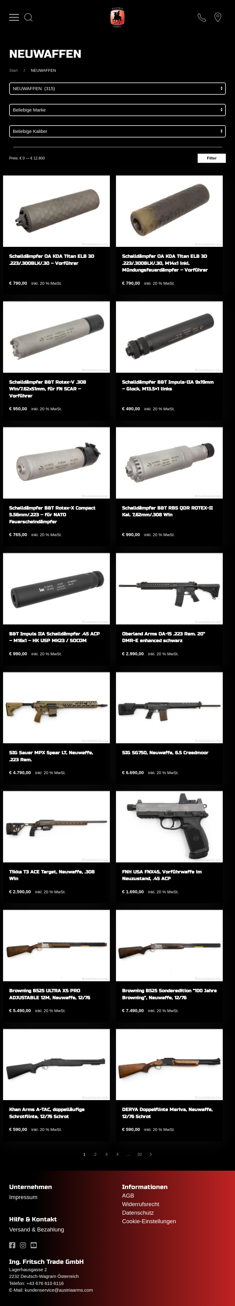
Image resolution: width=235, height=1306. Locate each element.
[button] (14, 17)
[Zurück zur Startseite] (117, 17)
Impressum (23, 1197)
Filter (212, 158)
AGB (128, 1195)
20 (139, 1154)
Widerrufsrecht (140, 1204)
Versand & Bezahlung (36, 1229)
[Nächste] (151, 1154)
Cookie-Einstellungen (149, 1221)
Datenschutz (138, 1212)
